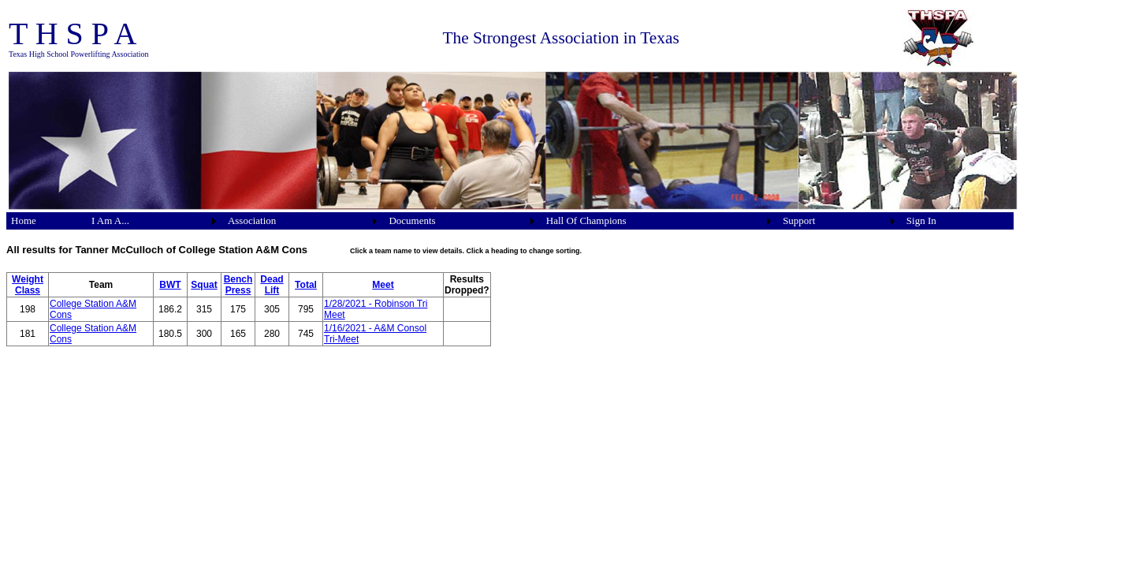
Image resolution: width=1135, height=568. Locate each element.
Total (306, 284)
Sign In (921, 220)
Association (252, 220)
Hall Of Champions (586, 220)
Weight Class (27, 285)
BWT (169, 284)
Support (799, 220)
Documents (412, 220)
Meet (382, 284)
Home (23, 220)
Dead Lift (271, 285)
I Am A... (110, 220)
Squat (204, 284)
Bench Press (238, 285)
